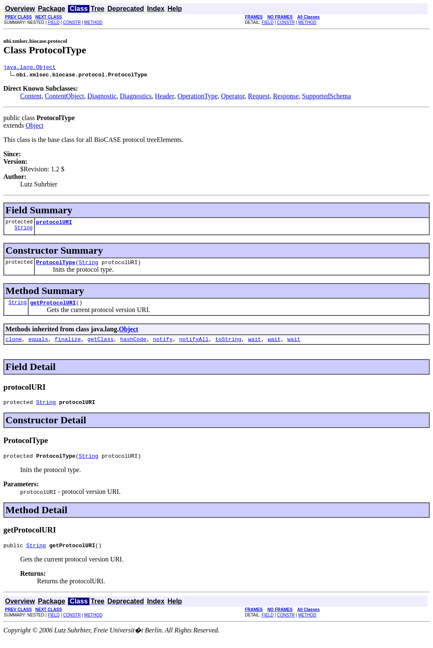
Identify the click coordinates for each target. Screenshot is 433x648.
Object (35, 126)
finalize (68, 345)
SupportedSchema (326, 97)
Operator (232, 97)
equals (38, 345)
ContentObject (64, 97)
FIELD (54, 22)
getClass (100, 345)
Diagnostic (101, 97)
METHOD (93, 22)
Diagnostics (136, 97)
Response (286, 97)
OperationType (197, 97)
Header (164, 97)
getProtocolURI (53, 307)
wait (254, 345)
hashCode (133, 345)
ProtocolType (56, 266)
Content (31, 97)
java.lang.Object (29, 68)
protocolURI (54, 224)
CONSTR (72, 22)
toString (228, 345)
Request (259, 97)
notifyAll (194, 345)
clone (13, 345)
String (24, 231)
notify (163, 345)
